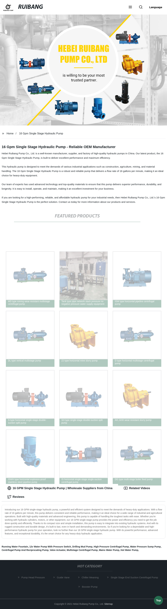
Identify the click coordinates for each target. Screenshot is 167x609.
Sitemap (108, 604)
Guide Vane (64, 577)
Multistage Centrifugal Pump (82, 550)
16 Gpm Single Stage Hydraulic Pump (41, 133)
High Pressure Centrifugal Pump (111, 546)
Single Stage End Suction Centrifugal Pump (135, 577)
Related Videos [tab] (137, 488)
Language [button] (155, 7)
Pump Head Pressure (34, 577)
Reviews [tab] (15, 497)
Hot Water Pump (129, 550)
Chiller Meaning (91, 577)
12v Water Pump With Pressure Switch (50, 546)
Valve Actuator (57, 550)
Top (158, 600)
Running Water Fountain (15, 546)
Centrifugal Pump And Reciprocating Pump (25, 550)
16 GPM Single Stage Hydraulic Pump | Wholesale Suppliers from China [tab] (59, 488)
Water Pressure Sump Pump (145, 546)
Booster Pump (91, 586)
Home (10, 133)
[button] (130, 7)
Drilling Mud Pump (82, 546)
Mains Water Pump (109, 550)
